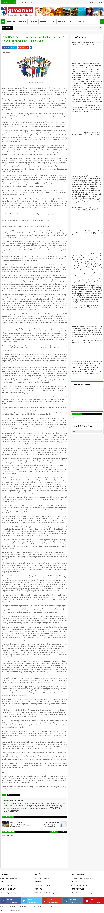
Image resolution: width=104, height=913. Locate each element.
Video (53, 21)
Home (19, 2)
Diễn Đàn (32, 21)
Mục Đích (61, 21)
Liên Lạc (71, 21)
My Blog (81, 21)
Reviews (40, 906)
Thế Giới (43, 21)
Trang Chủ (10, 21)
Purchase (48, 906)
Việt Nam (21, 21)
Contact (31, 2)
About (24, 2)
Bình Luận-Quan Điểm (13, 795)
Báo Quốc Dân (7, 803)
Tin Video (31, 906)
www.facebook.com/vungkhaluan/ (12, 789)
